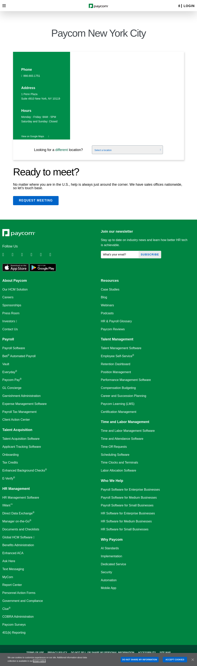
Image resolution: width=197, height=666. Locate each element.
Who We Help (112, 481)
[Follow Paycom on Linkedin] (6, 254)
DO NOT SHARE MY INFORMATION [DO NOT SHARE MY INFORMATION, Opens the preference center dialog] (139, 659)
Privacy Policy (57, 652)
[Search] (179, 6)
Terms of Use (35, 652)
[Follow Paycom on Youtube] (44, 254)
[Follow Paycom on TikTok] (53, 254)
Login (189, 6)
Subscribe (150, 254)
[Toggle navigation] (4, 5)
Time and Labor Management (125, 422)
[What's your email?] (120, 254)
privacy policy (39, 661)
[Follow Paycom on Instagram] (35, 254)
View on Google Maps (35, 136)
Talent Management (117, 339)
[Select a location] (127, 149)
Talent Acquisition (17, 430)
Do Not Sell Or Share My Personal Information (102, 652)
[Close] (192, 659)
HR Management (16, 489)
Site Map (165, 652)
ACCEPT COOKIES (174, 659)
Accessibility (147, 652)
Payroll (8, 339)
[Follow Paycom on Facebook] (25, 254)
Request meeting (36, 200)
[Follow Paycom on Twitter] (16, 254)
